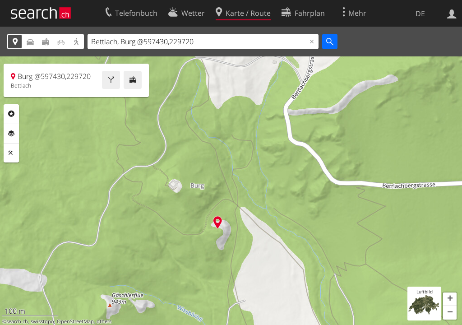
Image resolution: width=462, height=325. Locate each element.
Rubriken (11, 113)
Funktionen (11, 153)
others (104, 321)
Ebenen (11, 133)
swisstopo (42, 321)
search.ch (17, 321)
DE (420, 14)
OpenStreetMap (75, 321)
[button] (450, 299)
